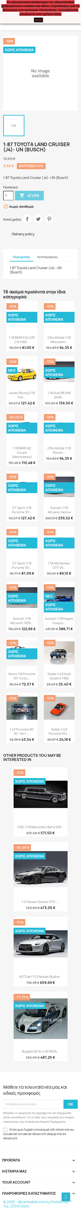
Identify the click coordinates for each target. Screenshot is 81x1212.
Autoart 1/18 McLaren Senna (59, 510)
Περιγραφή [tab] (21, 257)
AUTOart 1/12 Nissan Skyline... (40, 977)
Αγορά (29, 195)
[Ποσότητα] (8, 195)
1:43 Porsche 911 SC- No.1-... (22, 731)
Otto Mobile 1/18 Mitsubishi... (59, 339)
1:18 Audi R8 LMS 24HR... (59, 395)
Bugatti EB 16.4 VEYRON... (40, 1051)
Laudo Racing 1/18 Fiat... (22, 395)
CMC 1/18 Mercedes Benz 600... (40, 827)
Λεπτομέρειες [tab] (47, 257)
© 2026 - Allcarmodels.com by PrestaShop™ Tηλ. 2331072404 (37, 1204)
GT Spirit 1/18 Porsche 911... (22, 510)
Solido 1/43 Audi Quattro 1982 (59, 676)
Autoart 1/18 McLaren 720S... (21, 621)
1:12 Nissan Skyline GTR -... (40, 902)
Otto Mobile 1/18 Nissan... (59, 450)
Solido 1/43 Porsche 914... (59, 731)
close (38, 20)
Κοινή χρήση (27, 219)
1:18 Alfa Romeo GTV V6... (59, 565)
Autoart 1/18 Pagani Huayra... (59, 621)
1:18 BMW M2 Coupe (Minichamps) (22, 452)
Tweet (38, 219)
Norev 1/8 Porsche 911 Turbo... (21, 676)
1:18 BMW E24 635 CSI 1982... (22, 339)
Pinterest (49, 219)
